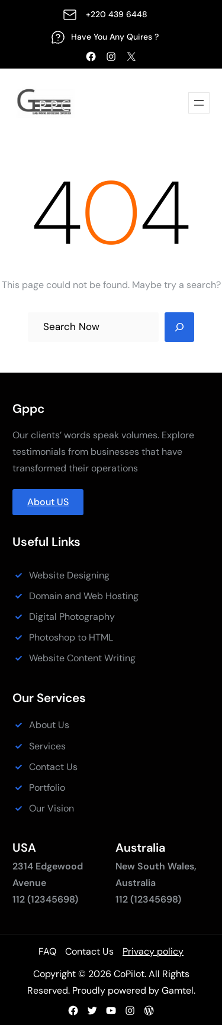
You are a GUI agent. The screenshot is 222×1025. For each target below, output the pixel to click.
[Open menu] (199, 103)
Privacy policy (153, 951)
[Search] (179, 327)
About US (48, 502)
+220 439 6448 (116, 14)
